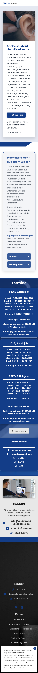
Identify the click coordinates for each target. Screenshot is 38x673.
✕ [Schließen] (35, 648)
